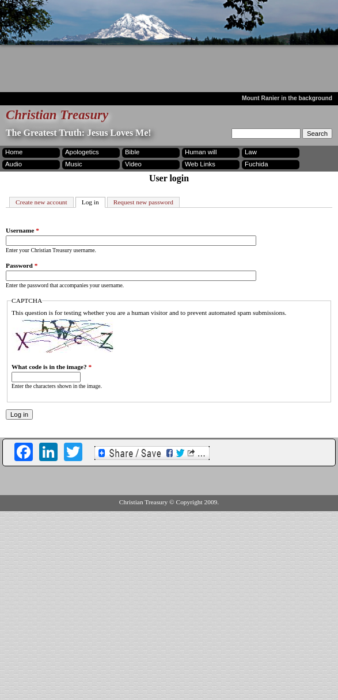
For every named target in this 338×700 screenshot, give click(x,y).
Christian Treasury (57, 115)
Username (22, 230)
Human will (201, 152)
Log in (93, 201)
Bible (132, 152)
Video (133, 164)
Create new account (41, 202)
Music (73, 164)
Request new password (143, 202)
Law (251, 152)
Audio (13, 164)
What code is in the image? (52, 366)
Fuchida (256, 164)
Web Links (200, 164)
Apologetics (82, 152)
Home (13, 152)
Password (21, 265)
